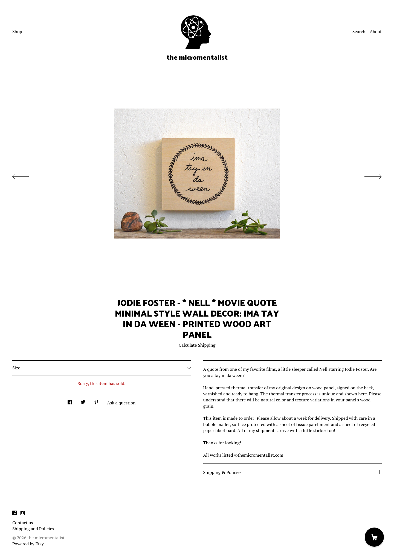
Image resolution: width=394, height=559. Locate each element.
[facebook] (14, 513)
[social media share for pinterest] (96, 400)
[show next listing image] (368, 175)
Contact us (22, 523)
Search (359, 31)
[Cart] (374, 537)
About (376, 31)
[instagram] (23, 513)
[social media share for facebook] (70, 400)
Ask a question (121, 403)
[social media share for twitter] (83, 400)
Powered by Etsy (28, 544)
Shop (17, 31)
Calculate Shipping (197, 345)
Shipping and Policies (33, 529)
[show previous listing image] (26, 175)
